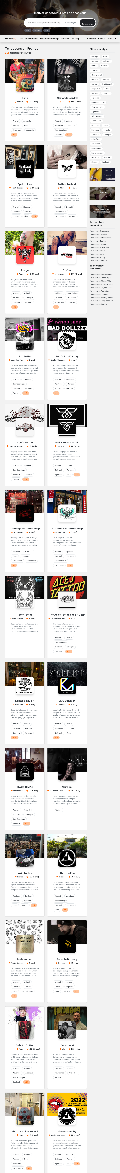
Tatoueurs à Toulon (98, 241)
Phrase (94, 162)
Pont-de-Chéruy (16, 446)
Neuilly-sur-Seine (58, 1135)
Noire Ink (67, 787)
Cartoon (16, 302)
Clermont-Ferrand (58, 791)
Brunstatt (61, 446)
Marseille (37, 30)
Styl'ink (67, 270)
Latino (94, 66)
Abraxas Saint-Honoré (24, 1131)
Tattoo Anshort (67, 184)
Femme (69, 388)
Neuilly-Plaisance (58, 360)
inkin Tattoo (25, 873)
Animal (16, 121)
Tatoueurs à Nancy (97, 257)
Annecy (20, 102)
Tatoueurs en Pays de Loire (101, 287)
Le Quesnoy (18, 532)
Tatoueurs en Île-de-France (101, 274)
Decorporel (67, 1045)
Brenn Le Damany (67, 959)
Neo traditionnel (98, 102)
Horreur (25, 905)
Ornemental (18, 1168)
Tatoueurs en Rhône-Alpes (100, 278)
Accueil (8, 38)
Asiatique (71, 125)
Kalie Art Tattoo (24, 1045)
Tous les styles (97, 107)
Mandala (95, 125)
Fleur (26, 125)
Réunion (62, 877)
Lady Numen (24, 959)
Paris (47, 30)
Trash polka (96, 121)
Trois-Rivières (17, 963)
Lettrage (72, 216)
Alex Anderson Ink (67, 98)
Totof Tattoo (24, 614)
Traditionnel (107, 84)
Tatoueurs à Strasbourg (99, 231)
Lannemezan (60, 274)
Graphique (17, 130)
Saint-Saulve (17, 618)
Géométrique (60, 211)
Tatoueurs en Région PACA (100, 281)
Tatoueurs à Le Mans (98, 244)
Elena (25, 98)
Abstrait (58, 121)
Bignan (20, 877)
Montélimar (60, 532)
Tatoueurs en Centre (98, 304)
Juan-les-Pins (17, 360)
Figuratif (16, 216)
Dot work (16, 211)
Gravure (95, 93)
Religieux (106, 61)
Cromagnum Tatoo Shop (25, 528)
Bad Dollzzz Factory (67, 356)
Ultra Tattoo (25, 356)
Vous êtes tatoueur (96, 3)
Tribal (105, 125)
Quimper (62, 963)
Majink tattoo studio (67, 442)
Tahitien (95, 70)
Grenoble (19, 704)
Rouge (25, 270)
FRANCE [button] (110, 3)
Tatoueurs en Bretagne (99, 294)
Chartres (62, 704)
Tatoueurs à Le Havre (98, 234)
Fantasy (16, 125)
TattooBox (65, 3)
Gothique (95, 157)
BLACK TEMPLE (25, 787)
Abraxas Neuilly (67, 1131)
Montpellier (18, 791)
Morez (63, 188)
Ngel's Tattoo (25, 442)
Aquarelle (27, 121)
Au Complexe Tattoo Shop (67, 528)
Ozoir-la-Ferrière (58, 618)
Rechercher (87, 22)
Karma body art (24, 701)
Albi (64, 1049)
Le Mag (75, 3)
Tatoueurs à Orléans (98, 251)
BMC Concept (67, 701)
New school (71, 298)
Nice (64, 102)
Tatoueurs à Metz (97, 254)
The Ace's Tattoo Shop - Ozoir (67, 614)
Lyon (28, 30)
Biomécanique (61, 130)
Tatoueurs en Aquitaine (99, 291)
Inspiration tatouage (49, 3)
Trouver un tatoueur (29, 3)
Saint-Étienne (17, 188)
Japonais (30, 130)
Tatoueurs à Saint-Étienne (100, 237)
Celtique (58, 293)
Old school (31, 561)
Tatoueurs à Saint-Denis (99, 247)
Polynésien (59, 302)
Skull (107, 89)
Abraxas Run (67, 873)
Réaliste (72, 302)
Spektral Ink (25, 184)
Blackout (58, 135)
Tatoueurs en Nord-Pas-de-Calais (103, 284)
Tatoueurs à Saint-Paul (99, 261)
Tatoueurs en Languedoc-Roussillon (104, 301)
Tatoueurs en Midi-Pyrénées (101, 297)
